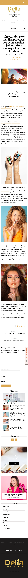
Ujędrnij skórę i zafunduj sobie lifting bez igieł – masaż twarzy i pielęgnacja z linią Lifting (17, 407)
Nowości (13, 57)
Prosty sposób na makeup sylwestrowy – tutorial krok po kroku (14, 495)
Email (3, 376)
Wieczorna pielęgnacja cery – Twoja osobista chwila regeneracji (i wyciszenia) (17, 427)
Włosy (4, 523)
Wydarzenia (6, 528)
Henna (4, 512)
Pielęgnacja (5, 520)
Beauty (14, 497)
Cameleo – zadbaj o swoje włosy (14, 544)
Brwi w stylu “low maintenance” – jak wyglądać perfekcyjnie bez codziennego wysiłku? (17, 414)
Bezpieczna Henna (19, 542)
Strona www (4, 381)
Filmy (4, 525)
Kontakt (9, 542)
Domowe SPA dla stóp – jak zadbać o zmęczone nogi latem (17, 420)
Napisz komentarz (9, 326)
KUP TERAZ (14, 463)
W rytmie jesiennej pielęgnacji (10, 403)
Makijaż (18, 57)
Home (2, 542)
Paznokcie (5, 514)
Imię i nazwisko (5, 369)
